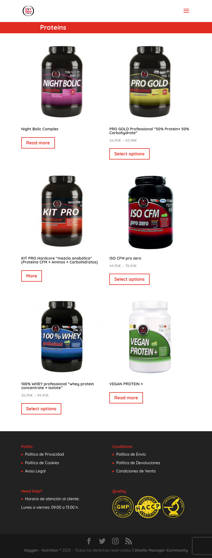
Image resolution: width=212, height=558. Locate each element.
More (31, 276)
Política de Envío (131, 454)
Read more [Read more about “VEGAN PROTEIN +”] (126, 397)
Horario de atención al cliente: (52, 498)
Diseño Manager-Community (161, 550)
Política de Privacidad (44, 454)
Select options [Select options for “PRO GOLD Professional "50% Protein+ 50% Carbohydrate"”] (129, 153)
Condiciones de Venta (135, 471)
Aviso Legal (35, 471)
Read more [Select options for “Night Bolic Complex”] (38, 142)
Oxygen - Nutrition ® (42, 550)
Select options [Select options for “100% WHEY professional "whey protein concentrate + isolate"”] (41, 408)
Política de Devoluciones (138, 462)
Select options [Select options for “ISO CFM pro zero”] (129, 279)
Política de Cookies (42, 462)
